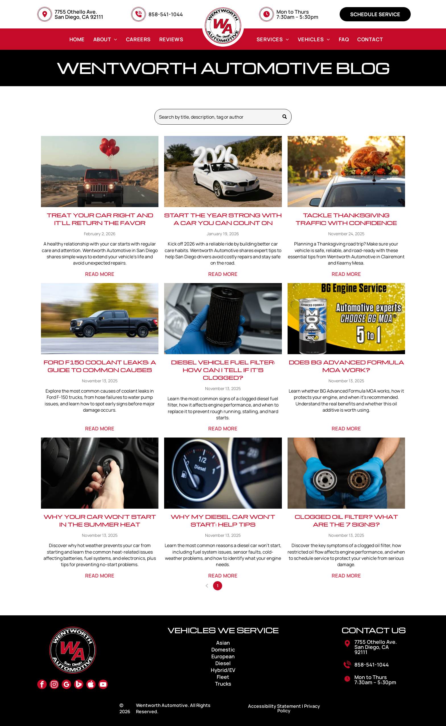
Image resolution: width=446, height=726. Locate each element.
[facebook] (42, 685)
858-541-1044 (371, 664)
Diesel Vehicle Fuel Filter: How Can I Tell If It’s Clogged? (223, 369)
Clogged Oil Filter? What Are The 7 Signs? (346, 520)
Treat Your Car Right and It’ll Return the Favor (100, 218)
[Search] (223, 117)
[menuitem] (77, 39)
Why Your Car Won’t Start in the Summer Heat (100, 520)
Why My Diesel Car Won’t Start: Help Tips (223, 520)
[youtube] (103, 685)
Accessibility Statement (274, 706)
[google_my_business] (66, 685)
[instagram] (54, 685)
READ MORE (99, 274)
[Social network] (79, 685)
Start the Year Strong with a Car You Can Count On (223, 218)
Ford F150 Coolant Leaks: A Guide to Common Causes (100, 366)
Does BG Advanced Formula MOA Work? (346, 366)
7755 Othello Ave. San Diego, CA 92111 (79, 14)
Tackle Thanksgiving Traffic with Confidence (346, 218)
